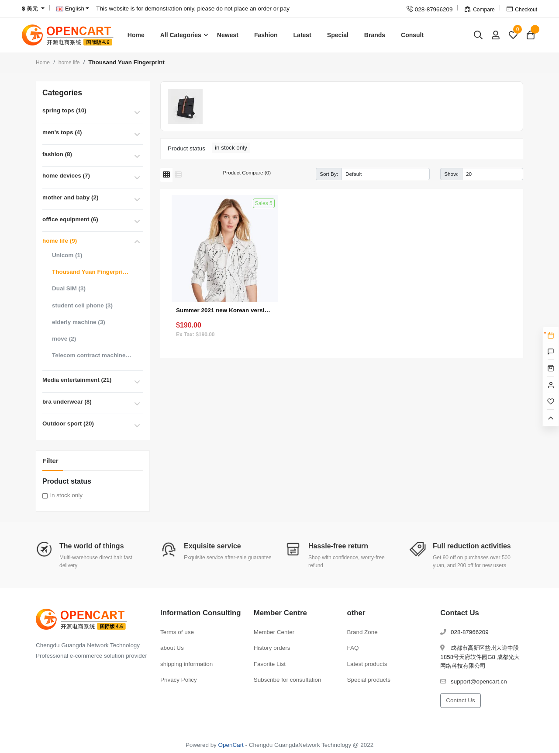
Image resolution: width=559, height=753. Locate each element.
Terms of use (177, 632)
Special (338, 34)
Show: (451, 174)
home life (69, 62)
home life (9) (59, 240)
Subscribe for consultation (287, 679)
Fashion (266, 34)
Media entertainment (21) (76, 379)
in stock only (66, 495)
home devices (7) (66, 175)
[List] (178, 175)
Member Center (274, 632)
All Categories (180, 34)
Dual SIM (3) (69, 288)
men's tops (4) (62, 132)
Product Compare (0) (247, 172)
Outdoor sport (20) (68, 423)
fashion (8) (57, 154)
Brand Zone (362, 632)
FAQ (353, 648)
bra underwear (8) (67, 401)
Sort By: (329, 174)
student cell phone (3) (82, 305)
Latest (302, 34)
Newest (227, 34)
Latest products (367, 664)
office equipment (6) (70, 219)
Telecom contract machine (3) (92, 355)
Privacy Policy (178, 679)
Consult (412, 34)
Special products (368, 679)
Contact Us (460, 700)
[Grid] (166, 175)
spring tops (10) (64, 110)
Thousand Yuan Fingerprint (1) (92, 271)
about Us (172, 648)
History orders (272, 648)
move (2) (64, 338)
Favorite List (270, 664)
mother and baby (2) (70, 197)
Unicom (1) (67, 255)
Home (136, 34)
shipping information (186, 664)
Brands (374, 34)
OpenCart (231, 745)
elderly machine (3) (78, 322)
